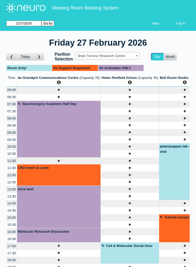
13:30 (11, 196)
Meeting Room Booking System (85, 8)
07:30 (11, 111)
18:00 (11, 260)
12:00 (11, 175)
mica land (25, 189)
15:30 (11, 225)
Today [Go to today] (25, 57)
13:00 (11, 189)
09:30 (11, 140)
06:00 (11, 90)
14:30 (11, 210)
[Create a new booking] (58, 90)
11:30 (11, 168)
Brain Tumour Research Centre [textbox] (101, 56)
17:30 (11, 253)
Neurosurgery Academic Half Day (49, 104)
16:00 (11, 232)
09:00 (11, 133)
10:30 (11, 154)
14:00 (11, 203)
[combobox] (108, 55)
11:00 (11, 161)
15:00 (11, 218)
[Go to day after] (39, 57)
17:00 (11, 246)
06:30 (11, 97)
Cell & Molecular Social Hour (129, 246)
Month (170, 57)
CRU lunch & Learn (33, 168)
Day (157, 57)
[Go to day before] (11, 57)
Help (155, 23)
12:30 (11, 182)
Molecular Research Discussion (43, 231)
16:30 (11, 239)
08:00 (11, 118)
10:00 (11, 147)
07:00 (11, 104)
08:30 (11, 125)
